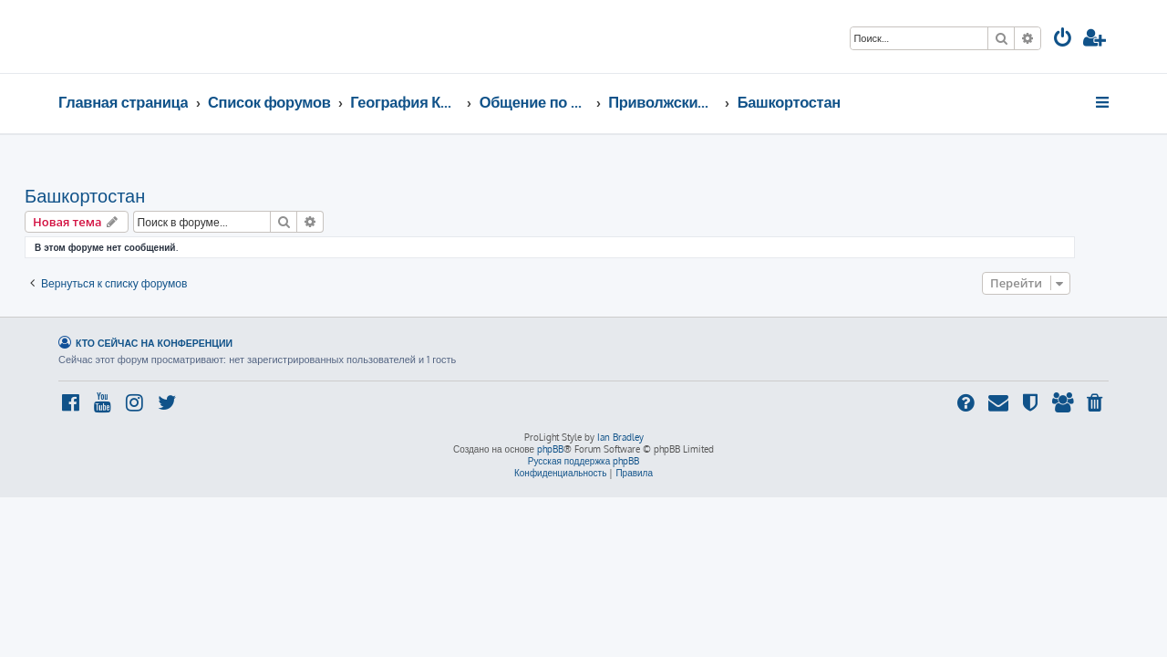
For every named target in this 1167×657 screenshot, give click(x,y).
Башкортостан (118, 195)
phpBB (550, 448)
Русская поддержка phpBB (584, 460)
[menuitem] (1063, 39)
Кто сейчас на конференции (154, 343)
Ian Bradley (620, 437)
